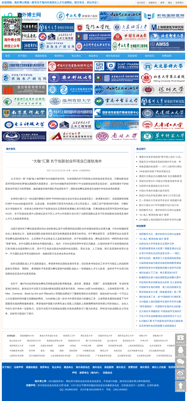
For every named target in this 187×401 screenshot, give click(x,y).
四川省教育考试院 (37, 356)
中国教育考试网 (16, 351)
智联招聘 (73, 351)
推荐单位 (59, 56)
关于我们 (22, 56)
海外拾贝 (149, 56)
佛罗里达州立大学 (126, 336)
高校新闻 (132, 56)
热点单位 (76, 56)
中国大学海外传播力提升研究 (154, 191)
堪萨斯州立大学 (16, 346)
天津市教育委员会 (164, 356)
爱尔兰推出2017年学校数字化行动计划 (159, 205)
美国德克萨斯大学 (55, 341)
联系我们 (180, 2)
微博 (162, 2)
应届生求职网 (47, 346)
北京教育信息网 (144, 356)
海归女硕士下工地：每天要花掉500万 (158, 272)
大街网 (32, 346)
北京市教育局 (155, 346)
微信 (170, 2)
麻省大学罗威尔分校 (49, 336)
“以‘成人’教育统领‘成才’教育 (154, 215)
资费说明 (166, 56)
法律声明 (18, 367)
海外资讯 (144, 367)
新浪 (43, 351)
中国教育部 (172, 346)
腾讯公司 (104, 351)
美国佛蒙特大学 (27, 336)
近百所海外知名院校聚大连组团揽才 (157, 326)
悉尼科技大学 (129, 341)
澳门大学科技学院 (94, 341)
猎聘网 (100, 346)
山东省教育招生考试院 (61, 356)
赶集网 (61, 346)
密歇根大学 (158, 336)
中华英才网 (86, 346)
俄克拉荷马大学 (34, 341)
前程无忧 (118, 351)
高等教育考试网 (115, 346)
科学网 (32, 351)
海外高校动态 (113, 56)
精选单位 (93, 56)
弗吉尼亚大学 (87, 336)
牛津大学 (144, 341)
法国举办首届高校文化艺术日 (154, 186)
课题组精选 (41, 56)
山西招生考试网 (16, 356)
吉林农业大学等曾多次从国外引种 (156, 243)
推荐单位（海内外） (89, 373)
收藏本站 (153, 2)
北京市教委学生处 (135, 351)
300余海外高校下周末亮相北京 (155, 171)
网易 (62, 351)
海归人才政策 (159, 367)
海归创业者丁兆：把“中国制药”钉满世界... (161, 297)
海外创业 (97, 367)
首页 (7, 56)
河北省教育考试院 (157, 351)
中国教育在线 (89, 351)
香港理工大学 (69, 336)
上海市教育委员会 (136, 346)
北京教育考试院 (124, 356)
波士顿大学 (112, 341)
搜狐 (52, 351)
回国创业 (107, 373)
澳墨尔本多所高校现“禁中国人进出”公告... (161, 157)
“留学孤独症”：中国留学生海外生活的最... (161, 306)
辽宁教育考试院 (83, 356)
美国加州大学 (74, 341)
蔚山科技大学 (15, 341)
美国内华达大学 (105, 336)
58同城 (73, 346)
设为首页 (141, 2)
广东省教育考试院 (104, 356)
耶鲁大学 (143, 336)
